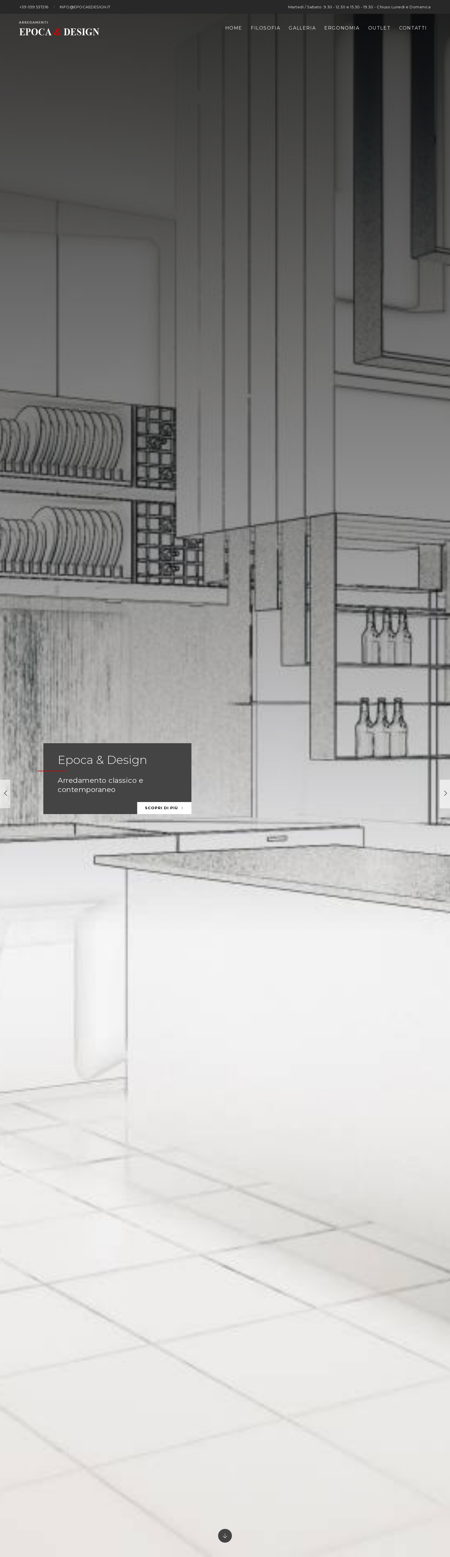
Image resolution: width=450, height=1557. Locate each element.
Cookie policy (345, 1518)
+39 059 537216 (34, 7)
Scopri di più (164, 132)
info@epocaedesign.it (85, 7)
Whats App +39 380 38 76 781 (290, 1441)
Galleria (302, 28)
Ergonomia (341, 28)
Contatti (413, 28)
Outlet (379, 28)
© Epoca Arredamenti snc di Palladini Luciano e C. (146, 1518)
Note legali (272, 1518)
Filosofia (265, 28)
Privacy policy (307, 1518)
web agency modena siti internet (225, 1535)
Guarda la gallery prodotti (277, 495)
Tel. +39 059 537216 (148, 1441)
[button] (445, 105)
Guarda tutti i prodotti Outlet (282, 1222)
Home (233, 28)
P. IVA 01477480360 (230, 1518)
